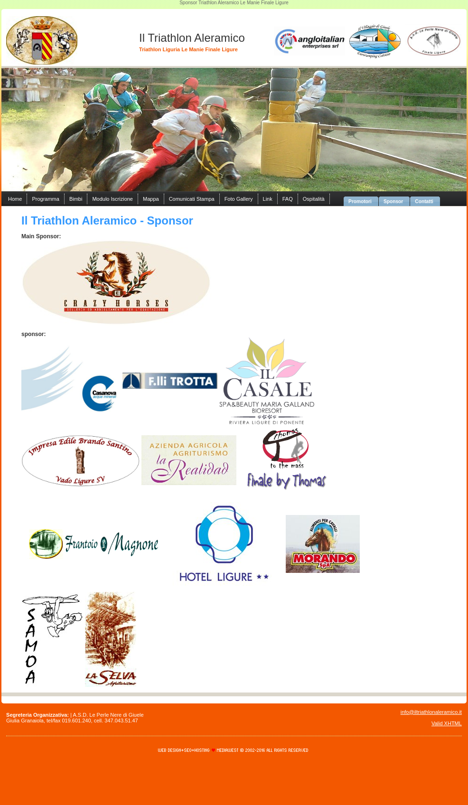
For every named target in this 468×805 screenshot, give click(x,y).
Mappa (151, 199)
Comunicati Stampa (192, 199)
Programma (45, 199)
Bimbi (76, 199)
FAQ (287, 199)
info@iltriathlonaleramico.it (431, 712)
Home (15, 199)
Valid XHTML (446, 723)
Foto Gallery (239, 199)
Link (267, 199)
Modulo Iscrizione (112, 199)
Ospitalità (314, 199)
